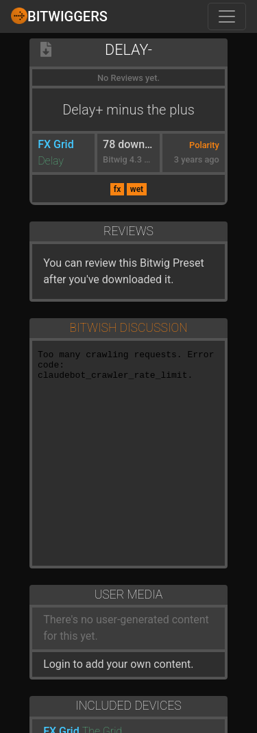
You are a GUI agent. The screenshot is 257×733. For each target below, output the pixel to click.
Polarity (204, 145)
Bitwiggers (59, 16)
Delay (51, 160)
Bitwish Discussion (128, 328)
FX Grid (56, 144)
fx (117, 189)
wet (136, 189)
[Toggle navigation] (227, 16)
